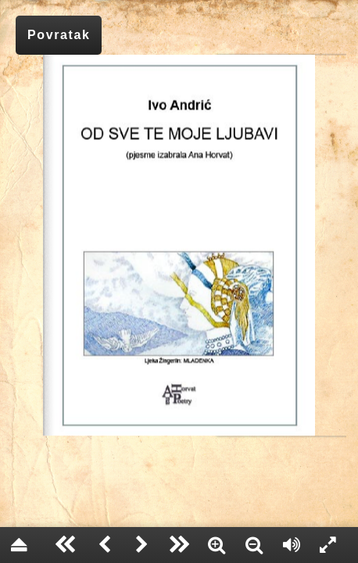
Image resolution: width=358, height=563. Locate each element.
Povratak (58, 34)
